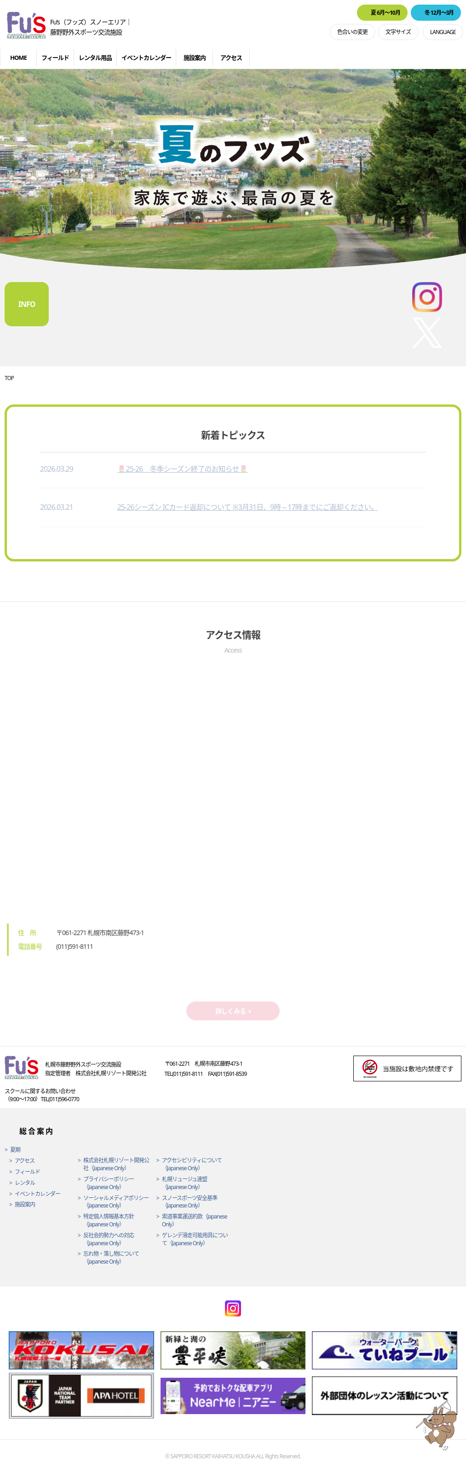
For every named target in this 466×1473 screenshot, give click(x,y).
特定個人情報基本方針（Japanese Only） (108, 1220)
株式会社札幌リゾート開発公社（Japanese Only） (116, 1164)
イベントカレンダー (146, 57)
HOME (18, 57)
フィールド (55, 57)
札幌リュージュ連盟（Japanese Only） (184, 1183)
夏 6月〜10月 (385, 13)
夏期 (15, 1150)
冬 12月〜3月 (439, 13)
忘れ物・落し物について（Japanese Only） (111, 1257)
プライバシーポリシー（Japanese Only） (108, 1183)
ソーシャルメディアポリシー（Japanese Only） (116, 1202)
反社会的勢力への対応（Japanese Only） (108, 1239)
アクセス (231, 57)
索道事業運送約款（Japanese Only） (194, 1220)
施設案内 (195, 57)
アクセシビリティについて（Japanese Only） (192, 1164)
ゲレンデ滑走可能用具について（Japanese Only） (195, 1239)
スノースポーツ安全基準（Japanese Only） (189, 1202)
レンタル (25, 1183)
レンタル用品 (95, 57)
